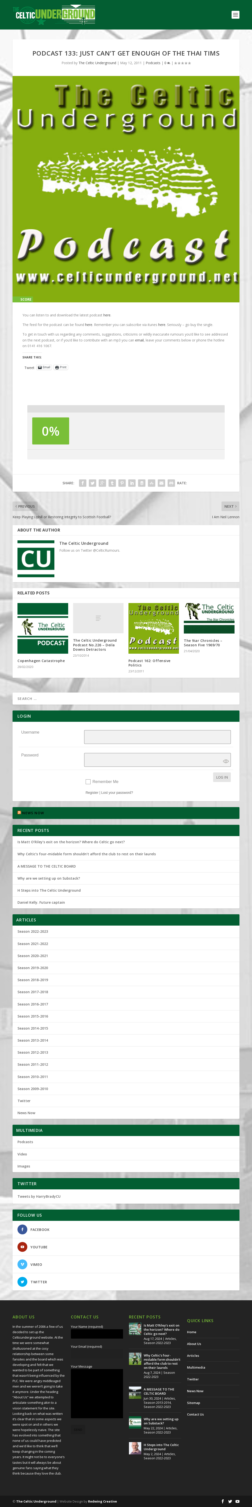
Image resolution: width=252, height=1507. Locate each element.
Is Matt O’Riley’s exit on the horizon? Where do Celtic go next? (72, 842)
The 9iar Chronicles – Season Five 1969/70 (203, 642)
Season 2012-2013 (32, 1052)
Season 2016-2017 (32, 1004)
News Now (26, 1112)
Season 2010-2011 (32, 1076)
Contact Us (195, 1414)
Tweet (29, 367)
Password (29, 755)
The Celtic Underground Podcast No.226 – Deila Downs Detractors (95, 644)
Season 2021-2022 (32, 943)
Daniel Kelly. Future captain (41, 902)
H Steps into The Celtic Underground (49, 890)
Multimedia (196, 1367)
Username (30, 732)
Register (92, 793)
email (139, 340)
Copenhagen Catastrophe (41, 660)
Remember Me (106, 782)
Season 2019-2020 (32, 967)
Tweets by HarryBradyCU (39, 1196)
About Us (194, 1344)
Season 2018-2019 (32, 979)
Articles (170, 1338)
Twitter (24, 1100)
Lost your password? (117, 793)
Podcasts (153, 62)
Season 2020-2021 (32, 955)
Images (23, 1166)
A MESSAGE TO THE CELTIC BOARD (46, 866)
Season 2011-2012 (32, 1064)
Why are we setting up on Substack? (48, 878)
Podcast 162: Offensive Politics (149, 662)
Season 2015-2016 (32, 1016)
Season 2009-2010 (32, 1088)
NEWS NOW (33, 813)
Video (22, 1154)
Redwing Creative (102, 1501)
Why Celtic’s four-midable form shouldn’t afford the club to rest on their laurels (86, 854)
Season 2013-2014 (32, 1040)
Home (191, 1332)
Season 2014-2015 (32, 1028)
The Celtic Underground (97, 62)
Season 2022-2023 (32, 931)
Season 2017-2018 (32, 992)
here (106, 315)
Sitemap (193, 1403)
